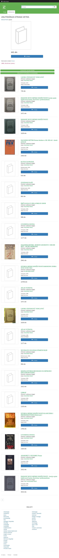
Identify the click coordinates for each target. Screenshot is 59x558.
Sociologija (34, 523)
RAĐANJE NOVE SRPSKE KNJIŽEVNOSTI (34, 119)
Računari (34, 515)
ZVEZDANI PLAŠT (27, 182)
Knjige (4, 12)
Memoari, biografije (8, 539)
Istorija (5, 529)
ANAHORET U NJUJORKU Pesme (31, 455)
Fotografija (6, 524)
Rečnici (34, 518)
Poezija (5, 540)
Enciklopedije (7, 518)
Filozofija (6, 523)
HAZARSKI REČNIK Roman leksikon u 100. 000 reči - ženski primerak (39, 141)
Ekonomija (6, 516)
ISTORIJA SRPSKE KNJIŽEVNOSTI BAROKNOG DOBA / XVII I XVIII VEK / (39, 267)
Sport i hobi (35, 524)
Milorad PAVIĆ (5, 19)
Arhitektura (6, 513)
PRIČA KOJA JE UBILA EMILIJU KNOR (33, 203)
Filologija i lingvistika (9, 521)
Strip (33, 526)
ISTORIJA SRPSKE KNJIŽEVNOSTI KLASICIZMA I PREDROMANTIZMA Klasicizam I (37, 414)
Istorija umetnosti (8, 532)
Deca (5, 515)
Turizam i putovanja (37, 527)
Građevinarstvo (7, 527)
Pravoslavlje (7, 545)
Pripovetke (6, 547)
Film (5, 519)
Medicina (6, 537)
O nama (3, 555)
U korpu (27, 56)
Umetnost (34, 529)
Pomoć (9, 555)
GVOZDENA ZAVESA (28, 224)
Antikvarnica (11, 12)
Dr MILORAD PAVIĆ (29, 271)
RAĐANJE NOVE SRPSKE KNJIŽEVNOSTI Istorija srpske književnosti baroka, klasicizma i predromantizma (38, 98)
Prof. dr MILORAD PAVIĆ (30, 481)
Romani (13, 61)
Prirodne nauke (7, 548)
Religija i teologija (36, 516)
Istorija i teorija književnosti (10, 531)
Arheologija (6, 511)
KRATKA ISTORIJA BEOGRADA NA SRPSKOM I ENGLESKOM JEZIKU (36, 371)
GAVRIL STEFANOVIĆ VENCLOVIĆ (32, 77)
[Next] (2, 499)
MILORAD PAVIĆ (28, 80)
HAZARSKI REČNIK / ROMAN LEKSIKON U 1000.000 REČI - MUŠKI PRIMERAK (38, 245)
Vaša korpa (5, 1)
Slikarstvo (34, 521)
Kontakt (15, 555)
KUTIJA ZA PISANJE (27, 162)
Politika (5, 542)
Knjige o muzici (7, 534)
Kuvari (5, 535)
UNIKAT (23, 392)
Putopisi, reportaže (36, 513)
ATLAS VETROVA (26, 288)
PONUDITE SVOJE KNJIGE (27, 70)
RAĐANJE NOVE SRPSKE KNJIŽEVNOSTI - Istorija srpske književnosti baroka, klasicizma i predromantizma (39, 477)
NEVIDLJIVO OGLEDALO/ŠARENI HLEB (34, 350)
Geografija (6, 526)
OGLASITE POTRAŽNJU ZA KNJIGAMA (27, 73)
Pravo (5, 543)
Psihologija (34, 511)
